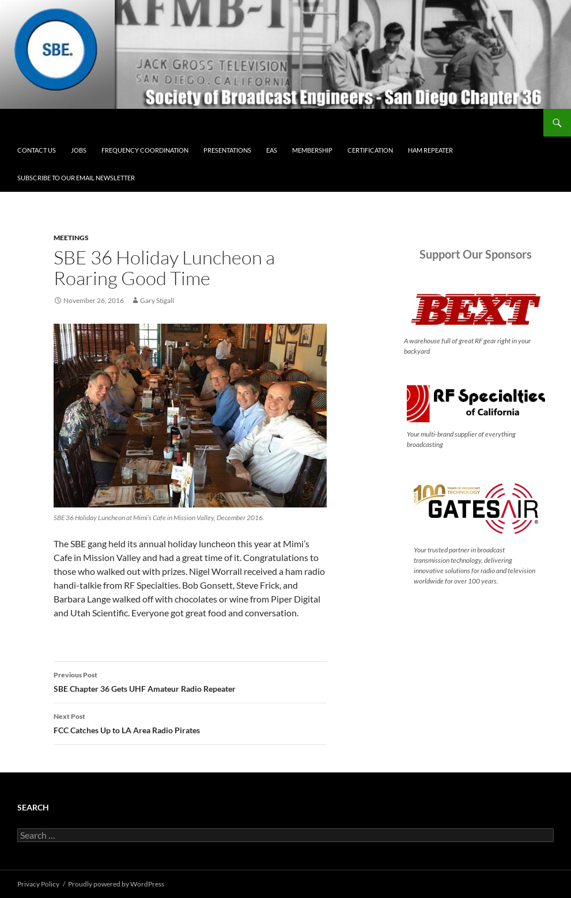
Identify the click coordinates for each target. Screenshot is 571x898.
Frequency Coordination (144, 150)
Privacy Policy (38, 884)
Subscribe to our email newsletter (76, 177)
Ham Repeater (430, 150)
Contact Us (36, 150)
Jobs (78, 150)
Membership (312, 150)
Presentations (227, 150)
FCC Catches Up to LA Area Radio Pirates (190, 722)
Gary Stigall (157, 300)
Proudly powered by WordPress (116, 884)
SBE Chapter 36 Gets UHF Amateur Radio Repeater (190, 681)
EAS (271, 150)
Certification (370, 150)
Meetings (71, 237)
